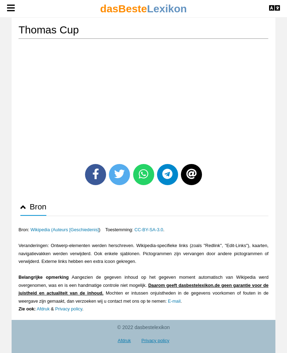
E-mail (174, 301)
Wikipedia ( (42, 229)
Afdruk (43, 308)
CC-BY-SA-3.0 (149, 229)
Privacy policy (68, 308)
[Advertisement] (144, 99)
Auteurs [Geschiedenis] (76, 229)
